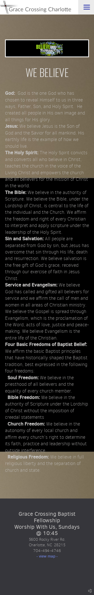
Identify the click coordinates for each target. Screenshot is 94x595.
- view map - (47, 556)
